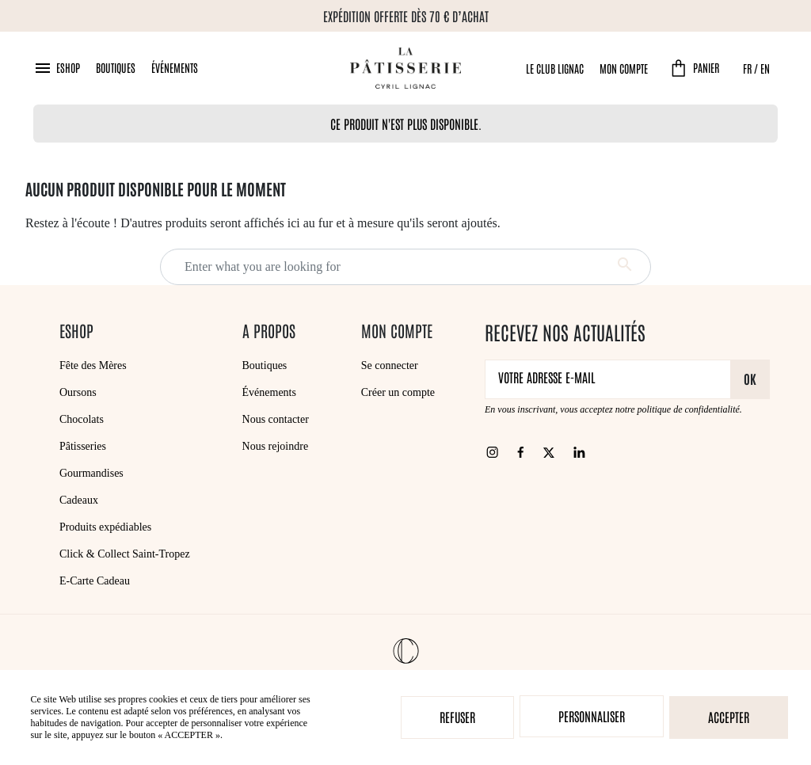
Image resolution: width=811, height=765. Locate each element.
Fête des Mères (93, 365)
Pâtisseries (82, 446)
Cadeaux (78, 500)
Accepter (728, 717)
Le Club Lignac (555, 68)
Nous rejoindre (275, 446)
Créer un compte (398, 392)
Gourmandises (91, 473)
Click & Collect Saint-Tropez (124, 554)
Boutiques (115, 67)
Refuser (457, 717)
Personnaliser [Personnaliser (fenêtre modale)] (591, 716)
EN (765, 68)
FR (747, 68)
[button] (56, 68)
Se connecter (389, 365)
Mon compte (624, 68)
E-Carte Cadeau (94, 581)
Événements (174, 67)
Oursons (78, 392)
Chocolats (81, 419)
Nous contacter (275, 419)
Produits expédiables (105, 527)
